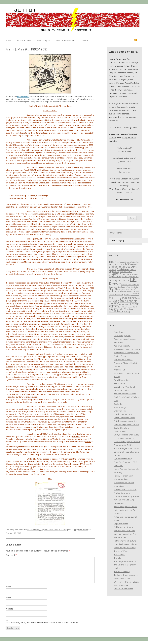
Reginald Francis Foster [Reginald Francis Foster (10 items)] (123, 302)
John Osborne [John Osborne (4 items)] (122, 280)
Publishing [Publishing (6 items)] (128, 297)
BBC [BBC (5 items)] (127, 264)
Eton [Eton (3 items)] (124, 274)
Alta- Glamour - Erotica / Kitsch (127, 349)
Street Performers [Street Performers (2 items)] (125, 307)
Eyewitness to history (123, 458)
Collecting (63, 529)
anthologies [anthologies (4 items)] (133, 261)
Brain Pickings (120, 407)
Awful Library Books (122, 380)
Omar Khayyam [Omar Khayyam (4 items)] (116, 294)
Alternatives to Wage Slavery (126, 352)
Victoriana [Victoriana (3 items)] (128, 309)
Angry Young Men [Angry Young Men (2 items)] (121, 262)
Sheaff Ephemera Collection (126, 544)
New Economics (120, 503)
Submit (84, 40)
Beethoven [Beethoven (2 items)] (134, 264)
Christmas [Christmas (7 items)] (123, 269)
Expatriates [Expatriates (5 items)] (115, 276)
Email (8, 597)
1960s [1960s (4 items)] (111, 261)
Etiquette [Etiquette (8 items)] (115, 274)
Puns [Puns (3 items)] (137, 298)
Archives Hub (119, 369)
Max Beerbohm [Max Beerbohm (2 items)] (133, 287)
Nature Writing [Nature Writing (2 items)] (133, 291)
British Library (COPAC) (123, 414)
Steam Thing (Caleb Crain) (125, 547)
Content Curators (121, 428)
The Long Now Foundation (125, 561)
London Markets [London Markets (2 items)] (127, 285)
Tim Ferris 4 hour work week (126, 575)
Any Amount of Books (123, 359)
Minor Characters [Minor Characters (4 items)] (117, 289)
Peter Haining (23, 96)
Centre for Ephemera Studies (126, 424)
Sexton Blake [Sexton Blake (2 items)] (123, 304)
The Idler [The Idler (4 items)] (119, 308)
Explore (117, 455)
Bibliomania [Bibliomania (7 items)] (116, 266)
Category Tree (24, 40)
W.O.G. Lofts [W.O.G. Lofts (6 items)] (116, 311)
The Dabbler (119, 554)
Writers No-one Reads (123, 588)
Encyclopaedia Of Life (123, 445)
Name (8, 586)
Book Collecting (33, 529)
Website (9, 608)
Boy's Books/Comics (49, 529)
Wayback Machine (122, 578)
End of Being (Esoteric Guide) (126, 448)
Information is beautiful (124, 482)
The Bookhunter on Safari (125, 393)
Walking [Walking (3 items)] (127, 311)
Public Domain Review (123, 527)
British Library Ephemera (124, 417)
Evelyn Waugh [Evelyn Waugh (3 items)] (132, 274)
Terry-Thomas (129, 137)
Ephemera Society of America (126, 452)
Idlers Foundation (121, 479)
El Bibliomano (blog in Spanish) (127, 441)
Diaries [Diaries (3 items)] (133, 269)
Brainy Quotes (120, 411)
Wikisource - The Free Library (126, 582)
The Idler (118, 558)
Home (8, 40)
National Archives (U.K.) (124, 499)
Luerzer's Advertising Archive (126, 496)
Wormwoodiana (121, 585)
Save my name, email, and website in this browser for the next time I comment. (42, 622)
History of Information (123, 476)
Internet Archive (121, 486)
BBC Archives (119, 383)
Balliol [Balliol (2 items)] (111, 264)
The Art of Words (121, 551)
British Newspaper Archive (125, 421)
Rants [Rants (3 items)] (111, 301)
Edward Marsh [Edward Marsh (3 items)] (126, 271)
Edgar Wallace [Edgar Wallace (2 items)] (114, 272)
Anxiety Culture (120, 356)
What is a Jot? (43, 40)
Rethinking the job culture (125, 541)
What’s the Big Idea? (65, 40)
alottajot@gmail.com (124, 199)
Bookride (118, 404)
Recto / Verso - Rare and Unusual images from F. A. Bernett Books (125, 534)
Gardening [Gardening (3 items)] (126, 276)
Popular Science (121, 523)
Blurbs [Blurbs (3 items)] (127, 267)
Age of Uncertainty (122, 346)
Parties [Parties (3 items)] (127, 294)
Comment (11, 555)
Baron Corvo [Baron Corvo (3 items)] (119, 264)
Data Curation (120, 431)
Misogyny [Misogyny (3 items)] (124, 291)
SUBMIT (112, 137)
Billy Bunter (83, 529)
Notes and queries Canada (125, 506)
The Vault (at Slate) (122, 571)
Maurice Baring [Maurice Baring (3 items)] (120, 287)
